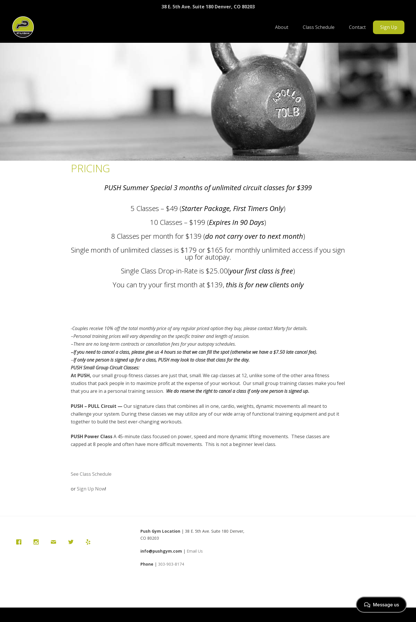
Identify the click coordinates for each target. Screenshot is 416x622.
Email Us (195, 551)
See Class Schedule (91, 474)
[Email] (55, 542)
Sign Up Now (91, 489)
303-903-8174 (171, 564)
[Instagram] (37, 542)
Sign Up (388, 27)
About (281, 27)
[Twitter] (72, 542)
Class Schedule (319, 27)
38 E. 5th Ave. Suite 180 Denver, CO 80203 (208, 6)
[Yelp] (89, 542)
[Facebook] (20, 542)
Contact (357, 27)
